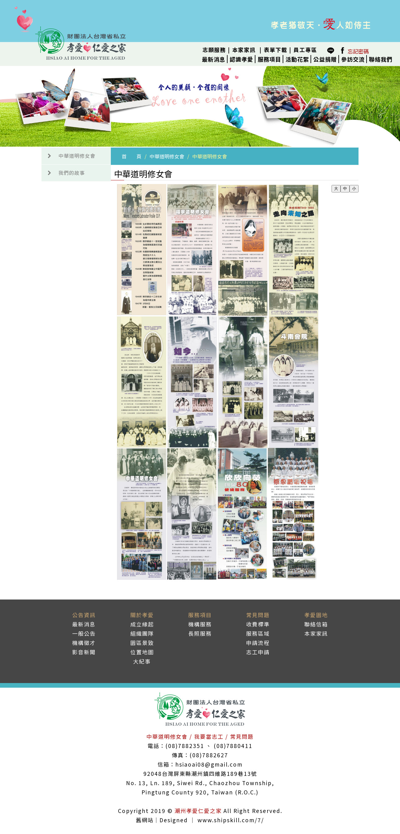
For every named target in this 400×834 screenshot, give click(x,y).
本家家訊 (244, 50)
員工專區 (305, 50)
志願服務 (214, 50)
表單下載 (275, 50)
